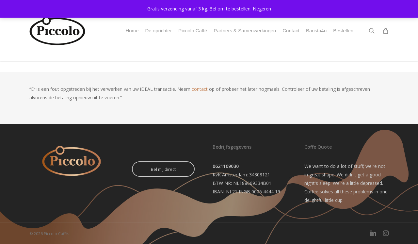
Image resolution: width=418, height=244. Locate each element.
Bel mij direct (163, 169)
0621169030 (226, 166)
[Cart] (385, 36)
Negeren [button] (262, 9)
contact (200, 89)
